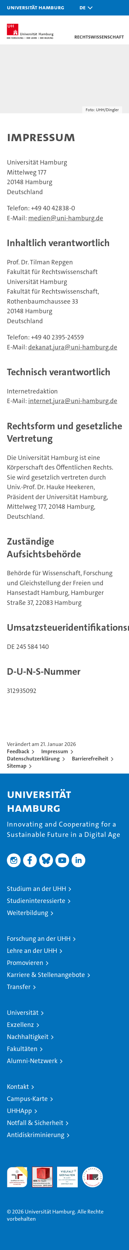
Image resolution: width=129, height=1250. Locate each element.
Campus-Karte (27, 1098)
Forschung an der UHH (39, 938)
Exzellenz (20, 1024)
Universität (23, 1012)
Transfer (19, 987)
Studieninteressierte (36, 900)
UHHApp (19, 1110)
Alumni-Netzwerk (32, 1061)
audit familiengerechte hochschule (17, 1177)
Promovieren (25, 962)
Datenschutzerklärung (33, 758)
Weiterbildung (27, 912)
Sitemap (16, 765)
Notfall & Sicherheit (35, 1122)
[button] (84, 7)
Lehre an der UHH (32, 950)
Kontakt (18, 1086)
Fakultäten (22, 1048)
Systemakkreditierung (92, 1170)
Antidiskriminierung (35, 1135)
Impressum (54, 751)
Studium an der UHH (36, 888)
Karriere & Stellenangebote (46, 974)
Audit (38, 1170)
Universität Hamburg (35, 7)
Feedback (18, 751)
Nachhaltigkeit (28, 1036)
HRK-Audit (63, 1174)
